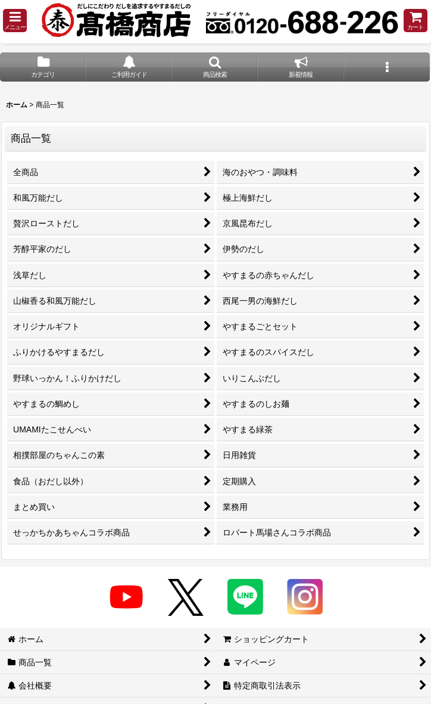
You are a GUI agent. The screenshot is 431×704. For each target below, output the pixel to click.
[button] (15, 20)
